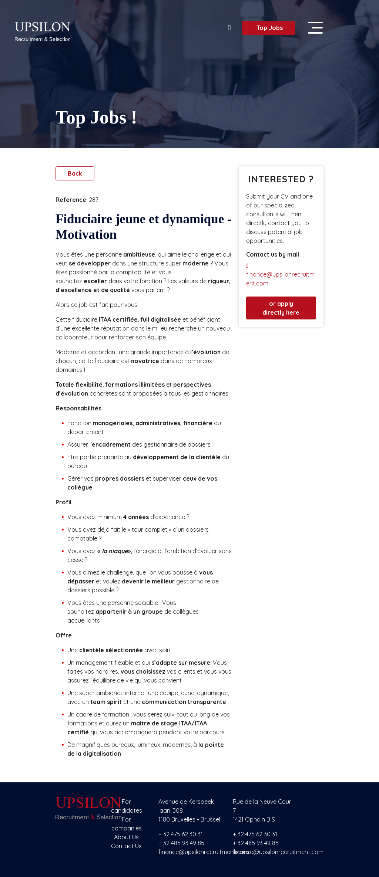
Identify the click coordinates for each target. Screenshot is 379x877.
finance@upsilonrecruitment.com (280, 275)
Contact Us (126, 846)
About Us (126, 837)
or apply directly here (280, 308)
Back (75, 173)
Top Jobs (266, 27)
